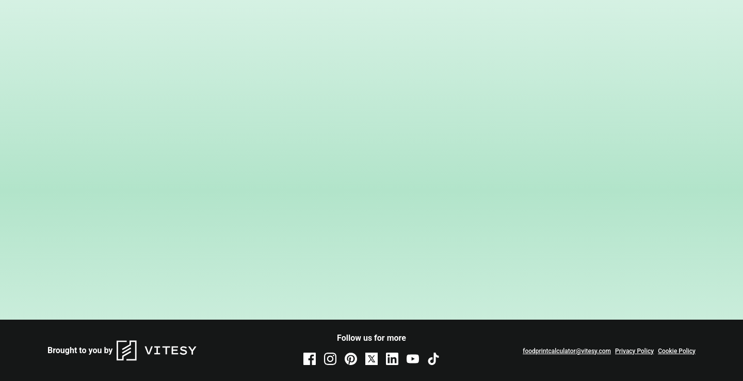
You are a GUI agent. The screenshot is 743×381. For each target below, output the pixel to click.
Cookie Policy (677, 351)
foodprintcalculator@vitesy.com (567, 351)
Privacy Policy (634, 351)
